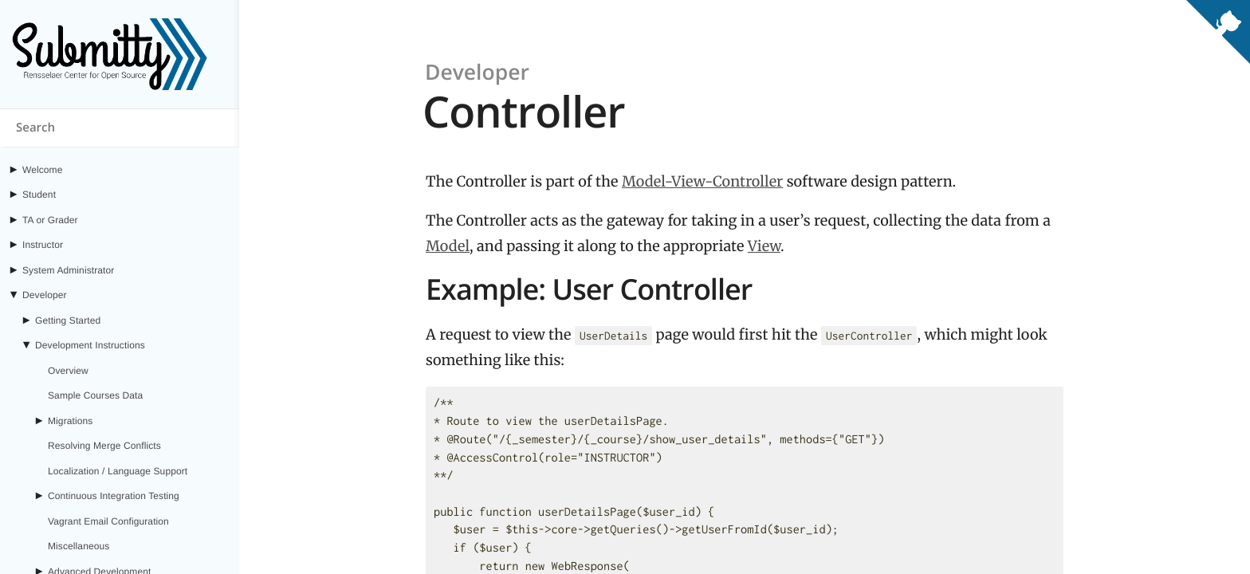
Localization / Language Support (117, 471)
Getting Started (67, 320)
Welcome (42, 169)
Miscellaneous (78, 546)
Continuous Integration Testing (113, 495)
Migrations (70, 421)
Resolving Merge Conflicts (104, 445)
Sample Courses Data (95, 395)
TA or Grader (50, 220)
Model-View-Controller (702, 181)
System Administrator (68, 270)
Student (39, 194)
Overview (68, 370)
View (764, 246)
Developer (44, 295)
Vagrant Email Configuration (108, 521)
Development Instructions (90, 345)
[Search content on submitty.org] (119, 128)
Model (448, 246)
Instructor (42, 244)
